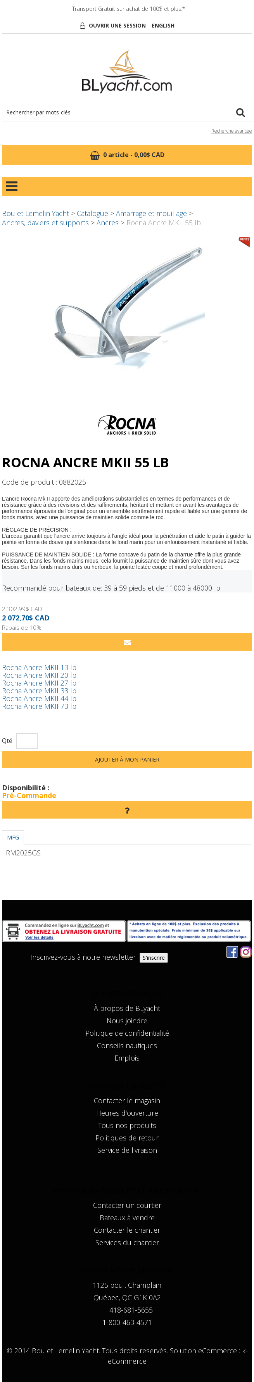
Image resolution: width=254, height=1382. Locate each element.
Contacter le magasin (127, 1100)
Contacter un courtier (127, 1205)
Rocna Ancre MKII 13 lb (39, 667)
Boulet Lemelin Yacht (35, 213)
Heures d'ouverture (127, 1113)
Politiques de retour (127, 1137)
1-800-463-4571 (127, 1322)
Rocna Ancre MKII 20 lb (39, 675)
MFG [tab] (13, 837)
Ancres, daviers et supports (45, 222)
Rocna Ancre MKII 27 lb (39, 683)
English (163, 25)
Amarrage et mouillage (151, 213)
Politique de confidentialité (127, 1033)
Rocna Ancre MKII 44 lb (39, 698)
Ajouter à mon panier (127, 759)
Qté (7, 741)
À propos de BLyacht (127, 1008)
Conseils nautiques (127, 1045)
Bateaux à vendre (127, 1217)
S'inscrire (154, 957)
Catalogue (92, 213)
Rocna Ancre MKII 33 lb (39, 690)
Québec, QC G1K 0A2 (127, 1297)
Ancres (108, 222)
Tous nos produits (127, 1125)
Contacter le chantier (127, 1230)
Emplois (127, 1057)
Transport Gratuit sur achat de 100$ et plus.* (128, 8)
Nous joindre (127, 1020)
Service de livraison (127, 1150)
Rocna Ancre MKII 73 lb (39, 706)
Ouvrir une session (117, 25)
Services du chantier (127, 1242)
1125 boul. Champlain (127, 1285)
